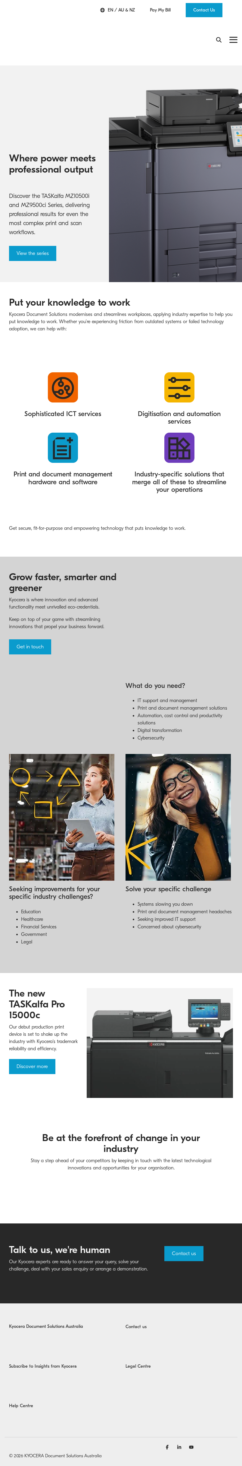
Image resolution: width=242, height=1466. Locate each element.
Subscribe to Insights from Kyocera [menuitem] (43, 1352)
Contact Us (204, 10)
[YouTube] (191, 1433)
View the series (33, 218)
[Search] (219, 23)
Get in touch (30, 612)
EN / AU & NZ (117, 10)
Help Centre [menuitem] (21, 1392)
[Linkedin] (180, 1433)
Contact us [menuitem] (136, 1313)
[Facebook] (167, 1433)
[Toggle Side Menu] (233, 21)
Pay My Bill (160, 10)
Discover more (32, 1053)
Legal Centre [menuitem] (138, 1352)
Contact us (184, 1240)
